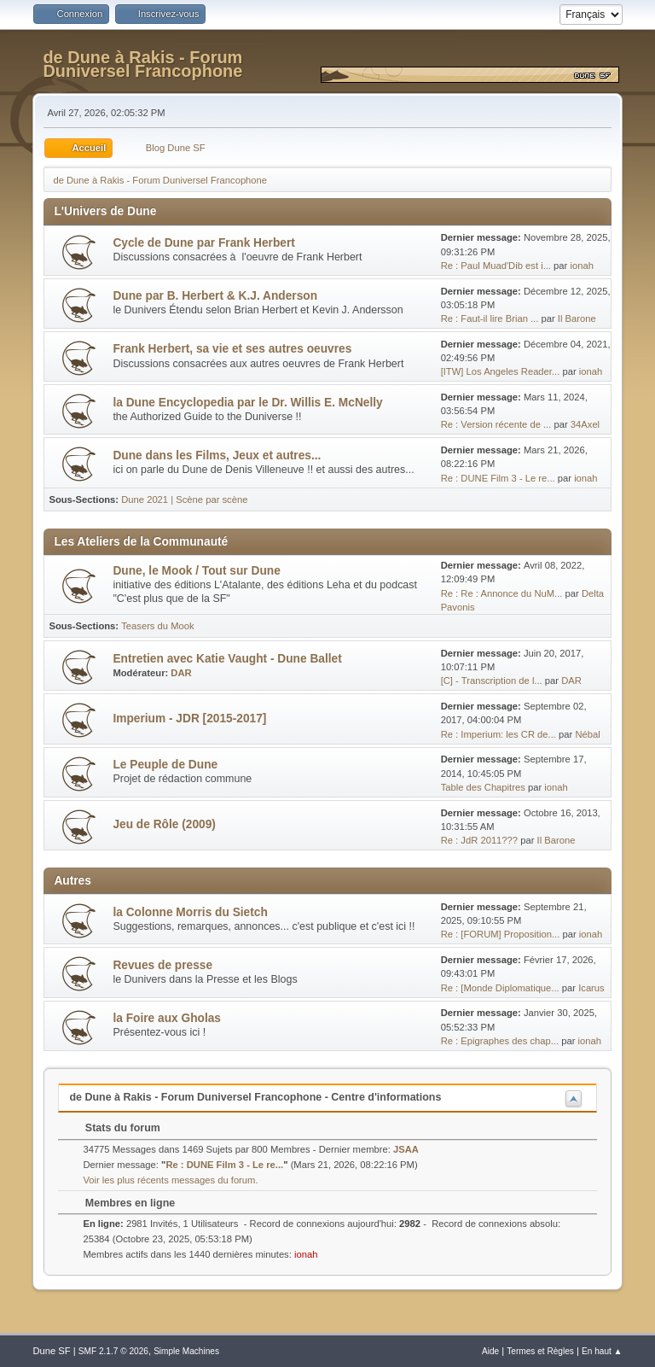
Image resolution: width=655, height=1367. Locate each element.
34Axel (585, 424)
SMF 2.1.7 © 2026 (113, 1351)
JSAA (406, 1149)
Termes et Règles (540, 1351)
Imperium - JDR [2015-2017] (189, 718)
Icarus (591, 988)
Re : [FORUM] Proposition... (500, 934)
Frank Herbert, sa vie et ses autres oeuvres (232, 348)
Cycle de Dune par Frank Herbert (203, 243)
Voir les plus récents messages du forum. (170, 1180)
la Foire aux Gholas (167, 1018)
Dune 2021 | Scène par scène (184, 499)
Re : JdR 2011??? (479, 840)
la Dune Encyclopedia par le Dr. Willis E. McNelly (247, 402)
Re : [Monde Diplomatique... (500, 988)
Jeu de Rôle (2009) (164, 824)
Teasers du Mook (157, 626)
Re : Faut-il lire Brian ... (490, 318)
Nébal (587, 734)
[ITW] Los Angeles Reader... (500, 371)
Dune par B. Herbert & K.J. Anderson (215, 295)
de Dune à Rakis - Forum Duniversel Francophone (142, 64)
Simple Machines (186, 1351)
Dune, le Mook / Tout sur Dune (196, 570)
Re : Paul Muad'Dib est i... (496, 265)
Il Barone (577, 318)
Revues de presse (162, 965)
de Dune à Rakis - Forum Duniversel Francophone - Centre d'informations (255, 1097)
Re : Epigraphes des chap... (500, 1041)
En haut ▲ (602, 1351)
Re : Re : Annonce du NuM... (502, 593)
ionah (581, 265)
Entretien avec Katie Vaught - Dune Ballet (227, 658)
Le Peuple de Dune (165, 764)
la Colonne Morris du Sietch (190, 912)
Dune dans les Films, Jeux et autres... (217, 455)
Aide (490, 1351)
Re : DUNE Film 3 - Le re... (498, 478)
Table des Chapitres (483, 787)
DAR (181, 673)
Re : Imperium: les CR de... (498, 734)
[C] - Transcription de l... (491, 680)
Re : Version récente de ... (496, 424)
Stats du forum (113, 1128)
